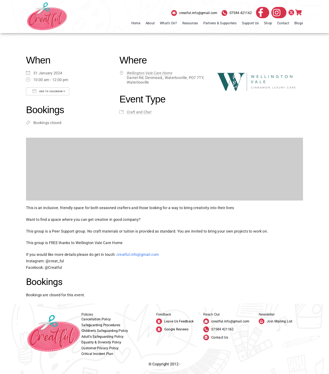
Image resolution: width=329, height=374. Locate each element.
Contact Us (219, 337)
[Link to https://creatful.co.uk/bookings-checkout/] (298, 13)
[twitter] (291, 12)
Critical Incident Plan (97, 354)
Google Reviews (176, 329)
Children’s (89, 331)
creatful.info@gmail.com (198, 13)
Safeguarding (92, 325)
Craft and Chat (139, 112)
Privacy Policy (108, 348)
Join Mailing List (279, 321)
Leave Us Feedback (179, 321)
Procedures (111, 325)
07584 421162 (241, 13)
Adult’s (87, 337)
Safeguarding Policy (112, 331)
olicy (107, 319)
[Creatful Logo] (47, 16)
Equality (88, 342)
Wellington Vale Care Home (149, 73)
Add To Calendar (48, 91)
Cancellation (91, 319)
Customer (89, 348)
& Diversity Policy (108, 342)
